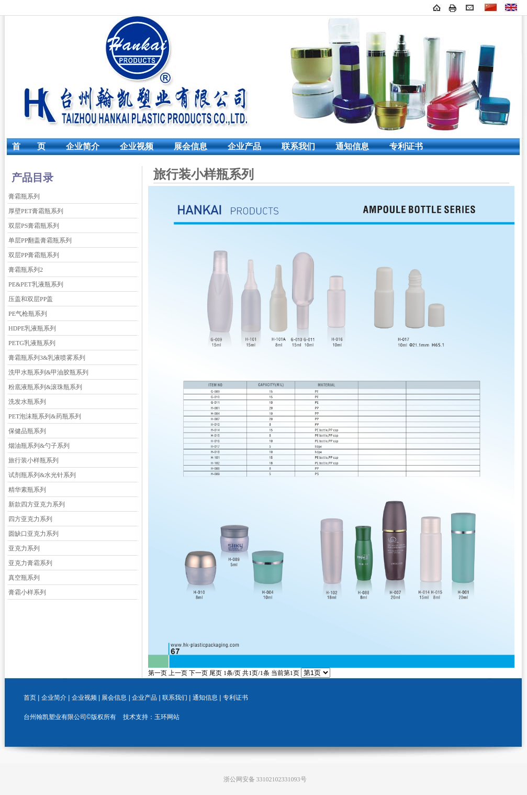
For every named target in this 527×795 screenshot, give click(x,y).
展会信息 (190, 146)
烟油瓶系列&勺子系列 (39, 445)
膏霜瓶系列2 (25, 269)
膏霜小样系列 (27, 592)
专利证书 (406, 146)
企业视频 (136, 146)
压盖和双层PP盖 (30, 299)
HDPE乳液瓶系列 (32, 328)
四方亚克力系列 (30, 519)
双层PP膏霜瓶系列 (33, 255)
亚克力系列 (24, 548)
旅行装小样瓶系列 (33, 460)
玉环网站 (167, 717)
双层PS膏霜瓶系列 (33, 225)
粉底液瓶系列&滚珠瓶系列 (45, 387)
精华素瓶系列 (27, 489)
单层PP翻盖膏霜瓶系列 (40, 240)
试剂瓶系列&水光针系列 (42, 475)
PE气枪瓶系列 (27, 313)
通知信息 (352, 146)
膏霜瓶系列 (24, 196)
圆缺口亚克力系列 (33, 533)
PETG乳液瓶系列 (31, 343)
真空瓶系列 (24, 577)
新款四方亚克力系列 (36, 504)
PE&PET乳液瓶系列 (35, 284)
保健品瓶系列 (27, 431)
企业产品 (244, 146)
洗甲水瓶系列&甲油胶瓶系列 (48, 372)
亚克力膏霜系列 (30, 563)
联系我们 (298, 146)
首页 (30, 697)
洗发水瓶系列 (27, 401)
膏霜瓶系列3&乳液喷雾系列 (46, 357)
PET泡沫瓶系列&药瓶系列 (44, 416)
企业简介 (82, 146)
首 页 (29, 146)
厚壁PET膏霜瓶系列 (35, 211)
